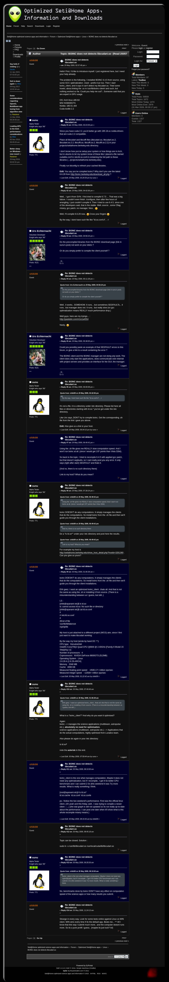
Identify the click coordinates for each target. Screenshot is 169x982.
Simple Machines (82, 968)
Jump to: (111, 957)
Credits (92, 968)
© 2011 (86, 971)
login (141, 48)
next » (126, 45)
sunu (35, 120)
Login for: (138, 61)
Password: (138, 56)
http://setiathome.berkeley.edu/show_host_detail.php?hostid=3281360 (91, 553)
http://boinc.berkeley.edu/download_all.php (90, 174)
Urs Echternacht (41, 231)
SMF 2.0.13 (60, 968)
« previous (119, 45)
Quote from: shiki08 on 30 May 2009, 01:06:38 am (79, 698)
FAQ (17, 49)
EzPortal (89, 966)
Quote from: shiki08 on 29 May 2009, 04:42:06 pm (79, 393)
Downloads (18, 54)
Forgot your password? (141, 69)
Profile (17, 57)
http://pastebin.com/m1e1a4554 (74, 319)
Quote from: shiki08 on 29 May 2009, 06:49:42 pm (79, 497)
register (149, 48)
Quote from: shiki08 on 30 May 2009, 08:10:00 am (79, 871)
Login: (140, 52)
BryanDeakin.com (76, 971)
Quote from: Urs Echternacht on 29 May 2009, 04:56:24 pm (83, 285)
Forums (18, 47)
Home (17, 45)
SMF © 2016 (70, 968)
